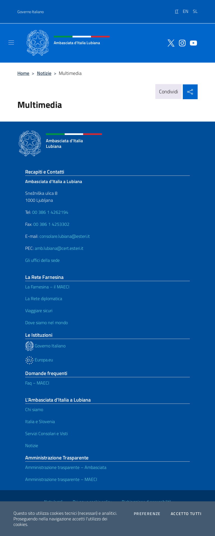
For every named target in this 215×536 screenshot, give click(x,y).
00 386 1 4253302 (51, 224)
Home (23, 73)
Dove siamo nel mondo (46, 322)
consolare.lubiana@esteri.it (64, 236)
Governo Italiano (30, 12)
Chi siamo (34, 409)
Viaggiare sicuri (38, 310)
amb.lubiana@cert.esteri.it (59, 248)
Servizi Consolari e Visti (46, 433)
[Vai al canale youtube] (192, 42)
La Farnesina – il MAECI (47, 286)
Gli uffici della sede (42, 260)
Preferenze (147, 514)
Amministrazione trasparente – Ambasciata (65, 467)
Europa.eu (39, 359)
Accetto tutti (186, 514)
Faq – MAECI (37, 383)
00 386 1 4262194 (49, 212)
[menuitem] (179, 9)
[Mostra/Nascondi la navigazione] (11, 42)
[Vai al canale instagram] (180, 42)
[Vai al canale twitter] (169, 42)
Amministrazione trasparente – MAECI (61, 479)
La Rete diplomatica (43, 298)
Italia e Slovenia (40, 421)
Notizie (44, 73)
